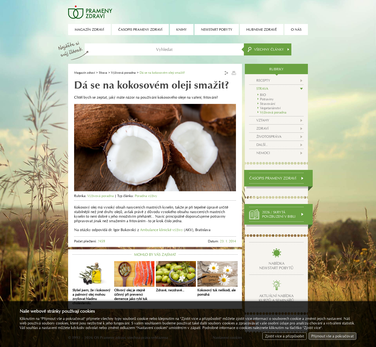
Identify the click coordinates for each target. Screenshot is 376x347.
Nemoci (263, 153)
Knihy (181, 29)
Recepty (263, 80)
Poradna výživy (146, 196)
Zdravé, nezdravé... (176, 276)
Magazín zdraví (84, 73)
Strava (103, 73)
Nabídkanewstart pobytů (276, 265)
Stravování (267, 104)
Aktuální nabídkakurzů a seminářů (276, 298)
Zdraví (262, 128)
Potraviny (267, 99)
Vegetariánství (270, 108)
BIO (263, 95)
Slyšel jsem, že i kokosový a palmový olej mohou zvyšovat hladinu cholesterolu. (92, 283)
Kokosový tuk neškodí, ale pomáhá (217, 279)
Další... (262, 145)
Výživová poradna (123, 73)
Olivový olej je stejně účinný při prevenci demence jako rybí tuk (134, 281)
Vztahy (262, 120)
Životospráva (269, 136)
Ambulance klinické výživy (162, 229)
